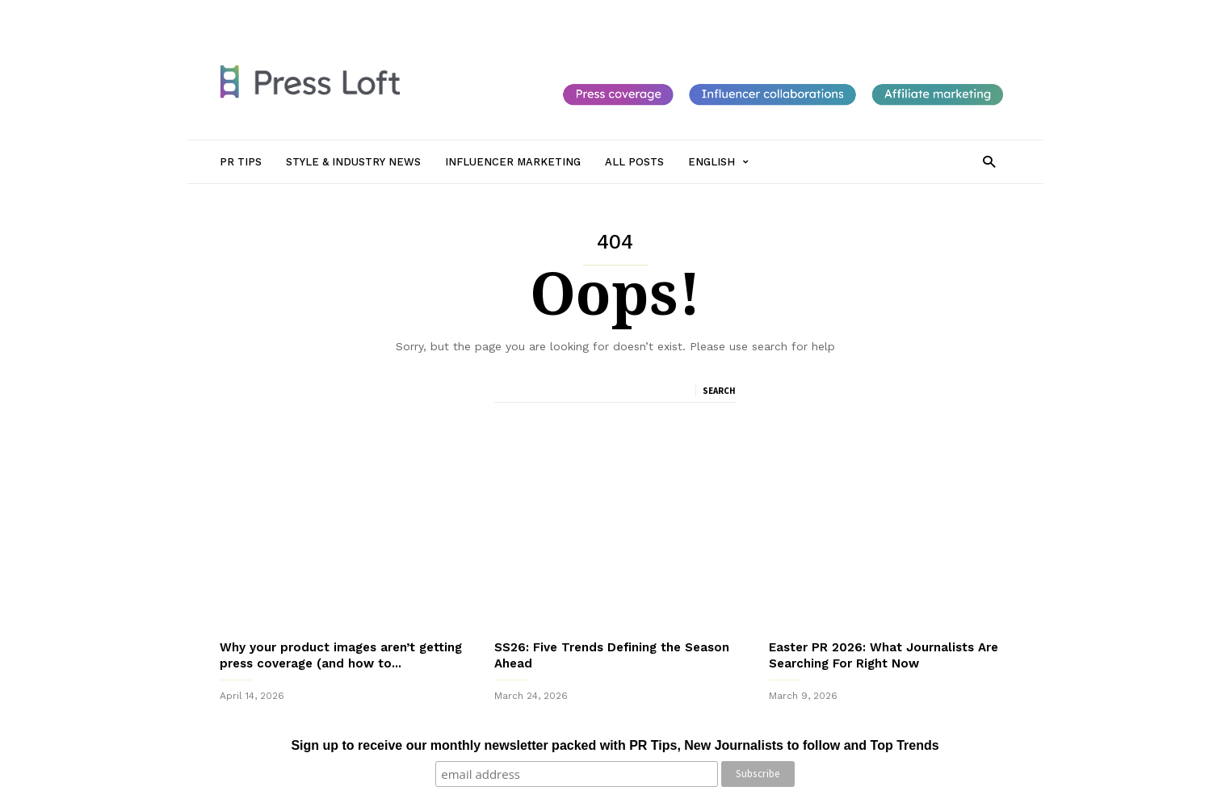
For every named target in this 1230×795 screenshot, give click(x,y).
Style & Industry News (402, 13)
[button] (989, 161)
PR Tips (315, 13)
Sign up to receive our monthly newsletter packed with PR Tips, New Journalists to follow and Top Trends (614, 745)
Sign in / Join (250, 13)
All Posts (609, 13)
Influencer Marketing (521, 13)
